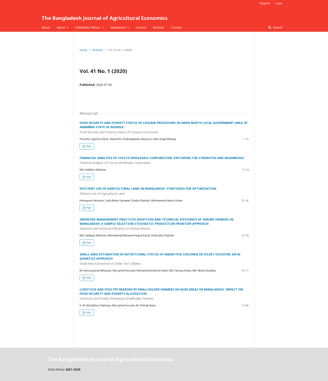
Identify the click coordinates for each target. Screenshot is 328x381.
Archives (158, 27)
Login (278, 3)
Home (83, 50)
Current (141, 27)
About (46, 27)
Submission (118, 27)
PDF (88, 146)
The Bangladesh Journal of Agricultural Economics (104, 17)
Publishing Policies (88, 27)
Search (277, 27)
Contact (176, 27)
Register (265, 3)
